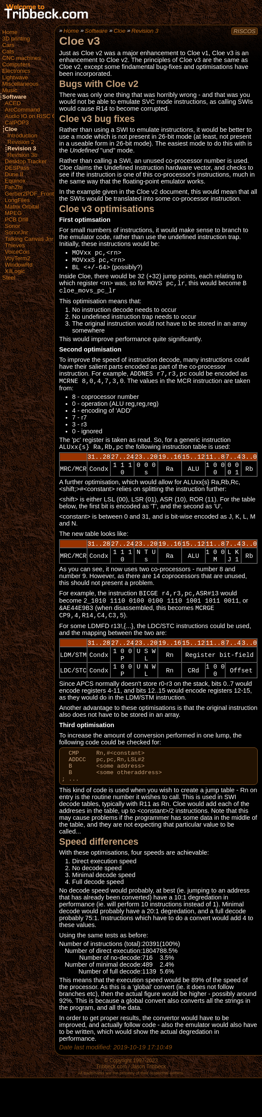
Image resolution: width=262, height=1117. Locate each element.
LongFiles (17, 200)
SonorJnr (16, 232)
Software (14, 96)
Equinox (15, 180)
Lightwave (15, 77)
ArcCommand (22, 109)
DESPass (17, 168)
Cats (8, 51)
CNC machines (21, 58)
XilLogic (15, 271)
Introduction (22, 135)
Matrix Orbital (22, 206)
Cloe (11, 129)
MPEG (13, 213)
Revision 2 (20, 142)
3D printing (16, 38)
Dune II (14, 174)
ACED (13, 103)
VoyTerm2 (17, 258)
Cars (8, 45)
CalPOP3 (17, 122)
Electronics (16, 71)
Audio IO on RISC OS (32, 116)
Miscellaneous (20, 84)
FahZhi (13, 187)
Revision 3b (22, 155)
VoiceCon (17, 252)
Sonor (12, 226)
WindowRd (18, 264)
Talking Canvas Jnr (29, 239)
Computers (16, 64)
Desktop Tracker (26, 161)
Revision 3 (21, 148)
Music (9, 90)
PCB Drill (16, 219)
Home (10, 32)
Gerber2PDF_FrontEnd (34, 193)
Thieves (15, 245)
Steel (8, 277)
